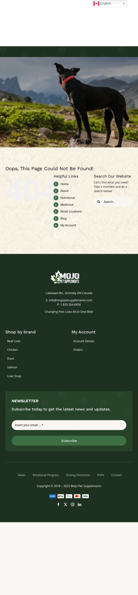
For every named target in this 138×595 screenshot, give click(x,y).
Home (64, 184)
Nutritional (67, 198)
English (102, 3)
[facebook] (58, 504)
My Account (68, 225)
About (64, 191)
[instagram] (72, 504)
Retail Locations (71, 211)
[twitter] (65, 504)
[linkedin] (79, 504)
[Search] (99, 202)
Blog (63, 218)
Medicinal (66, 205)
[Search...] (113, 202)
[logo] (69, 271)
